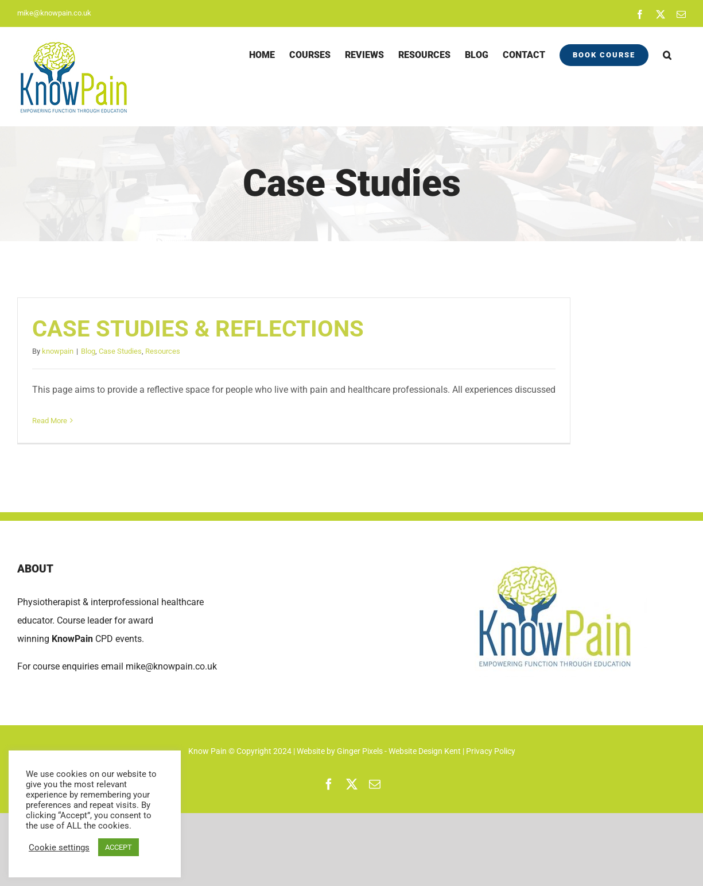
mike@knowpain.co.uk (54, 13)
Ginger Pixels (360, 751)
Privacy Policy (490, 751)
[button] (667, 55)
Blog (88, 351)
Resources (162, 351)
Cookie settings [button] (59, 847)
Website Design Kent (426, 751)
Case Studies (120, 351)
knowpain (57, 351)
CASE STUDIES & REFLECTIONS (198, 328)
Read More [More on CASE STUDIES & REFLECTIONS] (49, 420)
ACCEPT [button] (118, 847)
